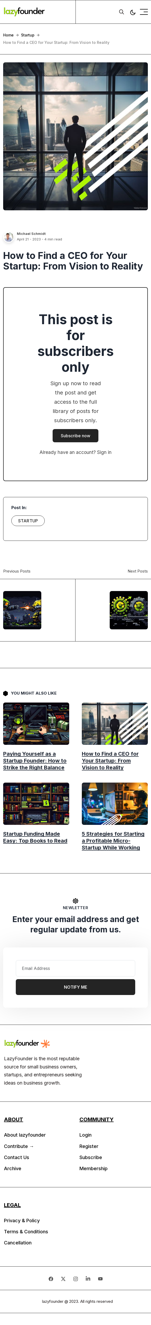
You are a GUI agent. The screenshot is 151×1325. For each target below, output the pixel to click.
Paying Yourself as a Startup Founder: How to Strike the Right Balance (35, 760)
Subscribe (90, 1157)
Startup (27, 35)
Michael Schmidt (31, 233)
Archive (12, 1168)
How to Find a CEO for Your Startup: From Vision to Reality (110, 760)
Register (88, 1146)
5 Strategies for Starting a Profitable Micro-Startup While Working (113, 840)
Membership (93, 1168)
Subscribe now (75, 435)
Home (8, 35)
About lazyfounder (25, 1135)
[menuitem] (38, 1136)
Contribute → (19, 1146)
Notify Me (75, 987)
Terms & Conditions (26, 1231)
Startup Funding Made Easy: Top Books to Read (35, 837)
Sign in (104, 452)
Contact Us (16, 1157)
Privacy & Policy (22, 1220)
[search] (121, 12)
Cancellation (18, 1242)
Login (85, 1135)
